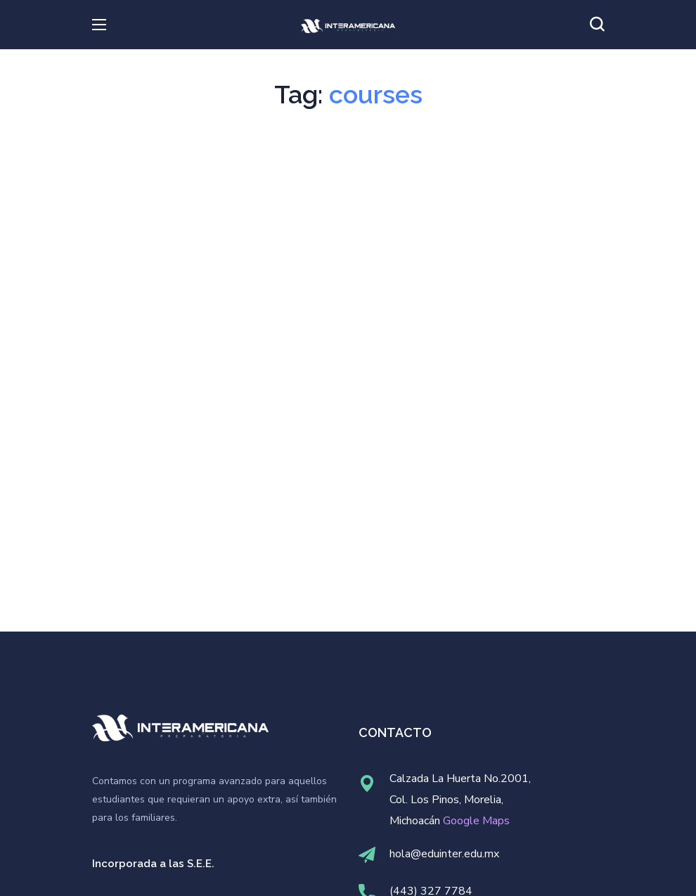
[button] (597, 24)
